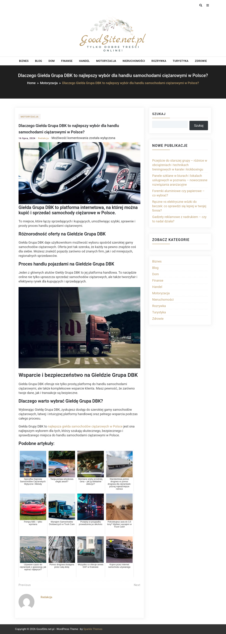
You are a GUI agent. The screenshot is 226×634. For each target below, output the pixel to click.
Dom (52, 61)
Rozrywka (158, 61)
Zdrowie (201, 61)
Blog (38, 61)
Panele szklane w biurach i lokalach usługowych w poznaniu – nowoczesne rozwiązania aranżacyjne (179, 180)
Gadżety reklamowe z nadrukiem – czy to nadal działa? (179, 219)
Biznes (24, 61)
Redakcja (43, 138)
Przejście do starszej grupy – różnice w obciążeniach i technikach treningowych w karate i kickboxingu (179, 165)
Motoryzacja (106, 61)
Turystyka (180, 61)
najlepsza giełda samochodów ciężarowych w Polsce (85, 426)
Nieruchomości (134, 61)
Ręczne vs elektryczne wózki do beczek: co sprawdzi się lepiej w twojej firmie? (179, 206)
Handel (84, 61)
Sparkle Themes (92, 629)
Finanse (67, 61)
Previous (25, 585)
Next (137, 585)
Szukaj (159, 114)
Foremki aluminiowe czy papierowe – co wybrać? (178, 193)
